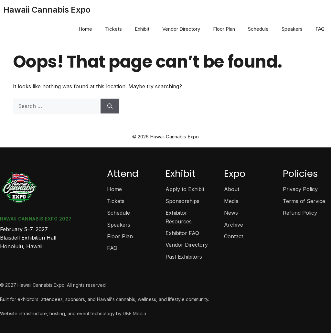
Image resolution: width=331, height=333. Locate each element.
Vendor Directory (181, 29)
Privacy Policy (300, 189)
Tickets (113, 29)
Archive (233, 224)
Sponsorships (182, 201)
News (231, 212)
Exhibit (142, 29)
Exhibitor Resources (179, 216)
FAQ (320, 29)
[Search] (110, 106)
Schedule (258, 29)
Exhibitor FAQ (182, 233)
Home (85, 29)
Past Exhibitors (184, 256)
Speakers (292, 29)
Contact (233, 236)
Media (231, 201)
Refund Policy (300, 212)
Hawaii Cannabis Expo (47, 10)
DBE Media (134, 313)
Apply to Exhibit (185, 189)
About (231, 189)
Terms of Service (304, 201)
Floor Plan (224, 29)
